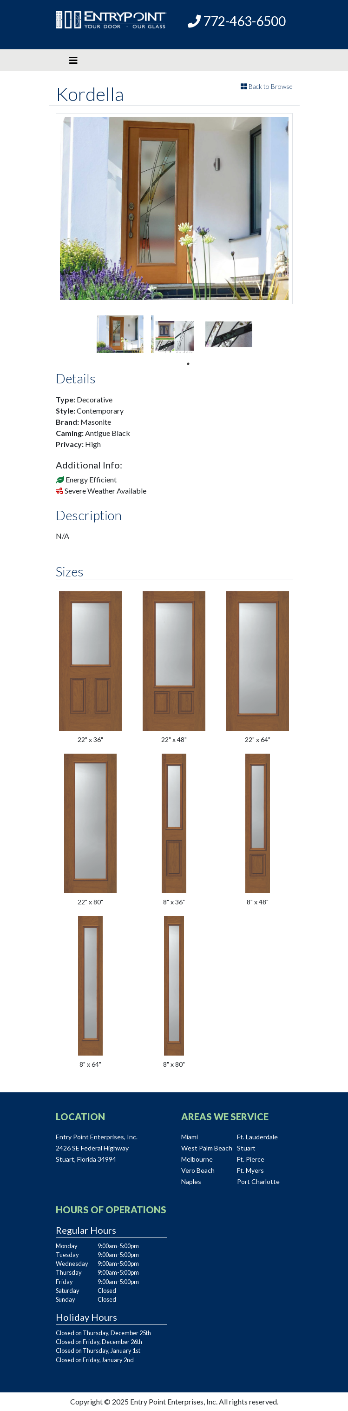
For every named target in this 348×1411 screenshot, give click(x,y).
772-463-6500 (237, 21)
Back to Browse (267, 86)
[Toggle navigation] (73, 60)
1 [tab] (188, 363)
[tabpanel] (120, 334)
